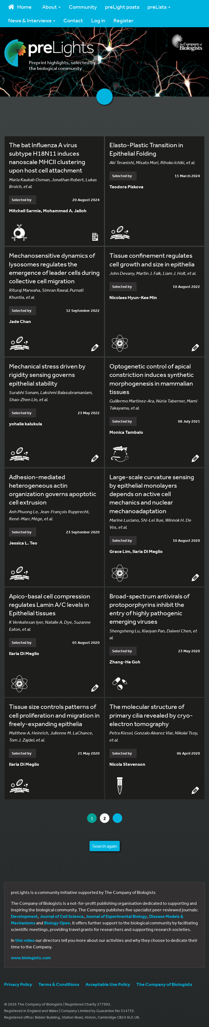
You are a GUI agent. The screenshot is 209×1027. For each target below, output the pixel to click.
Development (24, 916)
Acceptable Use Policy (107, 984)
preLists (158, 7)
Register (123, 20)
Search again (104, 846)
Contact (73, 20)
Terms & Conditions (58, 984)
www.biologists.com (31, 957)
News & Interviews (31, 20)
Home (20, 7)
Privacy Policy (18, 984)
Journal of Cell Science (62, 916)
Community (83, 7)
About (51, 7)
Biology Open (57, 922)
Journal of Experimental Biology (116, 916)
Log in (98, 20)
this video (25, 940)
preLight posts (122, 7)
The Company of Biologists (164, 984)
